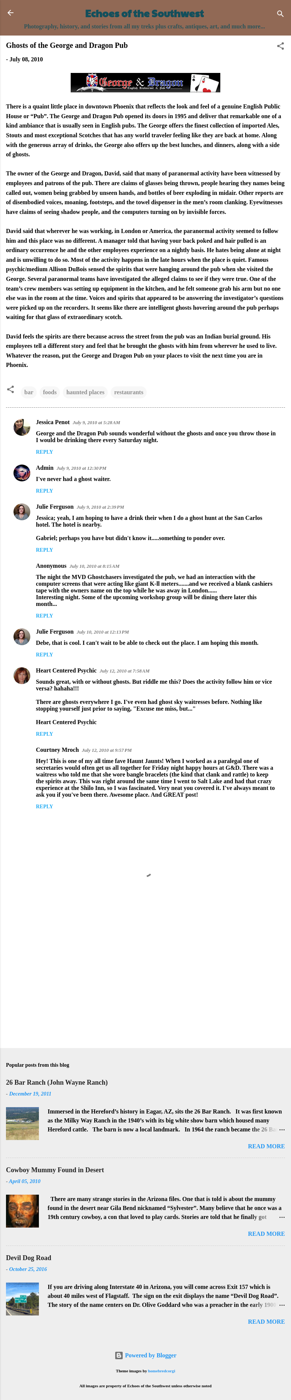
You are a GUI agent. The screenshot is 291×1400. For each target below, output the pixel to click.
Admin (44, 468)
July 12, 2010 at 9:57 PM (107, 750)
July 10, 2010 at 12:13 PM (103, 632)
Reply (44, 452)
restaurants (128, 392)
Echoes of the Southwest (144, 13)
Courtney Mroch (57, 750)
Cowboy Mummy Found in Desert (55, 1170)
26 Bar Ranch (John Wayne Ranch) (57, 1082)
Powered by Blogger (145, 1355)
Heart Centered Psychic (66, 670)
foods (49, 392)
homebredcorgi (161, 1371)
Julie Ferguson (55, 506)
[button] (280, 47)
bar (28, 392)
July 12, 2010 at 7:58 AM (124, 671)
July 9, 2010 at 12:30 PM (81, 468)
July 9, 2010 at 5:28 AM (96, 422)
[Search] (280, 15)
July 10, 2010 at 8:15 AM (95, 566)
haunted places (85, 392)
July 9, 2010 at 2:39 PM (100, 507)
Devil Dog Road (28, 1258)
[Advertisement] (145, 983)
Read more (266, 1146)
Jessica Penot (53, 422)
